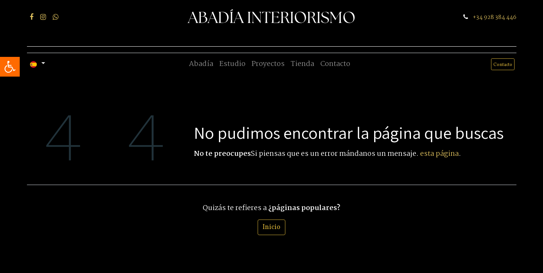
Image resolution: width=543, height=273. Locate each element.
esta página (439, 154)
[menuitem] (201, 64)
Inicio (271, 227)
